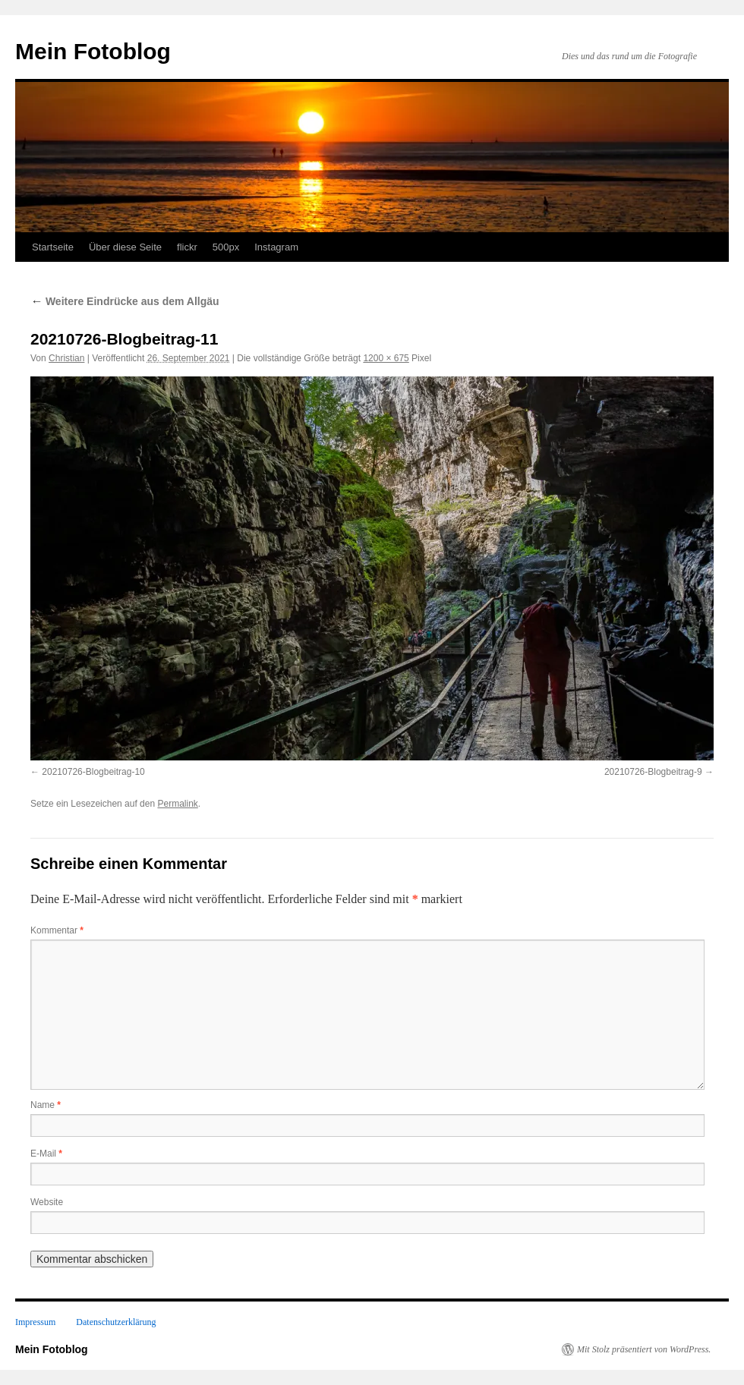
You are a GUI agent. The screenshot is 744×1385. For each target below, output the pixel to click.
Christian (66, 358)
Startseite (53, 247)
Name (45, 1105)
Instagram (276, 247)
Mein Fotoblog (93, 51)
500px (226, 247)
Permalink (177, 803)
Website (46, 1202)
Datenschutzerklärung (116, 1322)
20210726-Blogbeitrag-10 (93, 771)
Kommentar (57, 930)
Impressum (35, 1322)
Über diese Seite (125, 247)
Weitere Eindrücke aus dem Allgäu (124, 301)
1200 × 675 (385, 358)
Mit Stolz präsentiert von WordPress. (644, 1349)
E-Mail (46, 1153)
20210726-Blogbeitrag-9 (653, 771)
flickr (187, 247)
